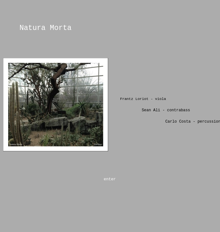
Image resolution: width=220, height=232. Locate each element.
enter (110, 179)
